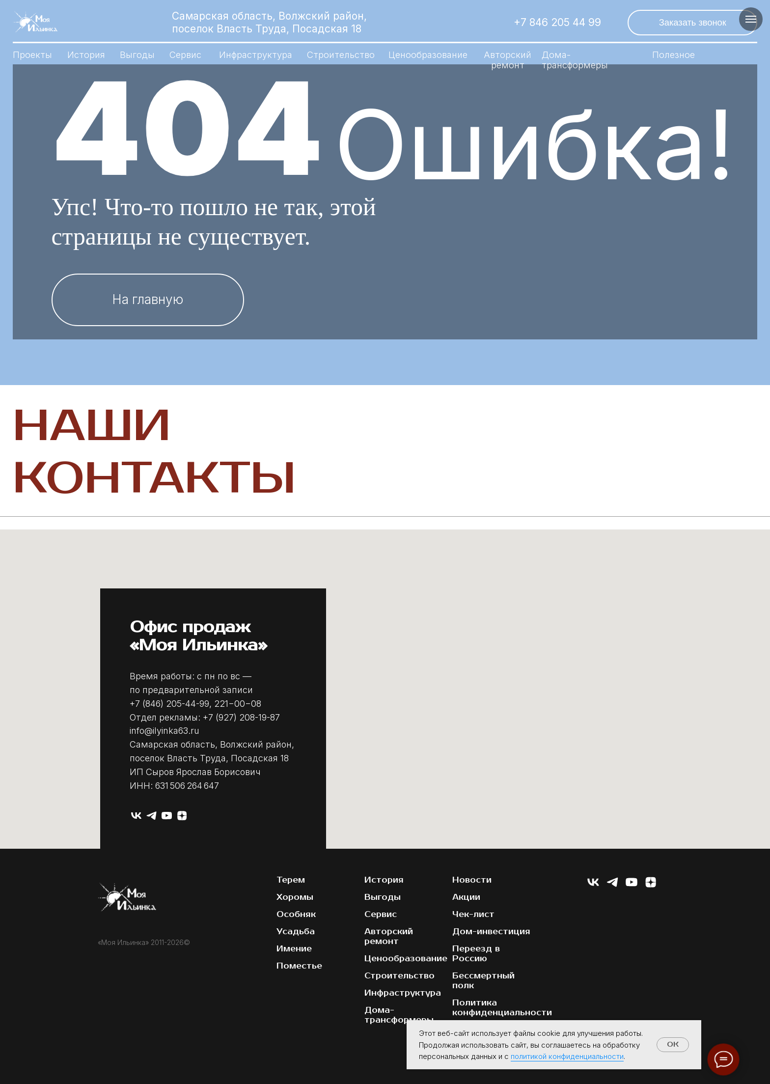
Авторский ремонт (388, 936)
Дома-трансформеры (575, 59)
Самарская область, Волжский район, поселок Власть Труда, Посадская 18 (269, 22)
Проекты (32, 54)
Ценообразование (428, 54)
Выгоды (137, 54)
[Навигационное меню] (750, 19)
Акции (466, 897)
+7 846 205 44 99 (557, 22)
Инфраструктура (255, 54)
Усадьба (295, 932)
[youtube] (167, 815)
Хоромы (294, 897)
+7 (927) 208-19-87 (241, 717)
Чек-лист (473, 914)
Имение (294, 949)
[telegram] (151, 815)
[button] (692, 22)
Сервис (185, 54)
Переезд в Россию (476, 954)
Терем (290, 880)
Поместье (299, 966)
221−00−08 (237, 703)
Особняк (296, 914)
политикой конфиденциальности (567, 1056)
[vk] (136, 815)
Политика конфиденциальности (502, 1008)
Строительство (341, 54)
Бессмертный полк (483, 981)
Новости (472, 880)
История (86, 54)
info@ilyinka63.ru (164, 730)
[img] (473, 22)
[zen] (182, 815)
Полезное (673, 54)
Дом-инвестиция (491, 932)
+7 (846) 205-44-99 (169, 703)
